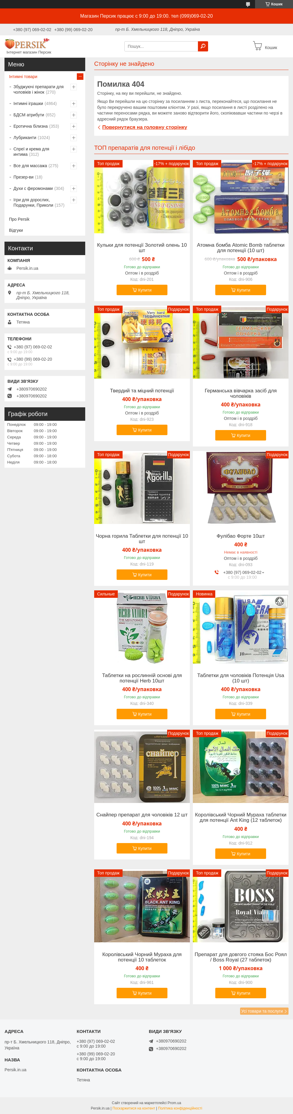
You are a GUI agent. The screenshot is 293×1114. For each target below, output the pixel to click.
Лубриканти (24, 137)
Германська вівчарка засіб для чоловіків (241, 393)
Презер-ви (23, 177)
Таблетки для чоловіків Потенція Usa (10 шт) (240, 678)
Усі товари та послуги (262, 1011)
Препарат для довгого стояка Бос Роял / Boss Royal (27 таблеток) (241, 957)
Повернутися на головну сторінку (144, 127)
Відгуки (16, 230)
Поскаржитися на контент (133, 1108)
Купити (145, 290)
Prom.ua (174, 1103)
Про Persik (19, 219)
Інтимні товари (23, 76)
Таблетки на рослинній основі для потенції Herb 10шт (142, 678)
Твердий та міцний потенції (142, 391)
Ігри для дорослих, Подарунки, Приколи (33, 202)
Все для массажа (30, 165)
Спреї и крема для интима (31, 152)
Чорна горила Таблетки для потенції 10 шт (142, 539)
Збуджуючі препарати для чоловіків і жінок (38, 89)
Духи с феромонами (33, 188)
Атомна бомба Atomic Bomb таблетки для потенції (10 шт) (241, 248)
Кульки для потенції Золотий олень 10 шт (142, 248)
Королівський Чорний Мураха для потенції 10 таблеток (141, 957)
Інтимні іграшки (28, 103)
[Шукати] (203, 46)
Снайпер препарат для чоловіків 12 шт (141, 815)
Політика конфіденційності (180, 1108)
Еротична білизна (30, 126)
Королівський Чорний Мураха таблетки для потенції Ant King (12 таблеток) (240, 817)
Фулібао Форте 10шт (240, 536)
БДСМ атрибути (28, 114)
